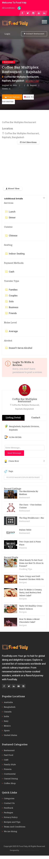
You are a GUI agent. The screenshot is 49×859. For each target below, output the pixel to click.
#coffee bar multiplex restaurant (23, 477)
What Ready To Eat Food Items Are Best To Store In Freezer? (31, 563)
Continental (10, 774)
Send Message (14, 453)
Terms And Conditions (14, 827)
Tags (8, 471)
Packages (8, 813)
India (6, 716)
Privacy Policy (11, 817)
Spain (7, 730)
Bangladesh (15, 426)
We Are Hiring (10, 831)
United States (10, 735)
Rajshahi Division (30, 426)
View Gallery (12, 97)
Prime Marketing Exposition (29, 850)
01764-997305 (15, 437)
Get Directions (32, 81)
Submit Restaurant (34, 34)
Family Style (10, 764)
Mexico (7, 726)
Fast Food (8, 755)
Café (6, 760)
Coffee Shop (10, 783)
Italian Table (25, 530)
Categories (9, 798)
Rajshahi (13, 430)
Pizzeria (23, 548)
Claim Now (24, 461)
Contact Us (9, 803)
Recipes (23, 582)
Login (7, 34)
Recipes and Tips (12, 822)
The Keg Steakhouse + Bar (31, 518)
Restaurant (8, 62)
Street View (12, 189)
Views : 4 (6, 89)
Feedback (8, 808)
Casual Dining (11, 779)
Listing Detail (13, 417)
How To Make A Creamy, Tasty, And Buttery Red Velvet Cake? (30, 593)
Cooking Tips (25, 569)
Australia (8, 702)
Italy (6, 721)
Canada (7, 712)
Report (32, 85)
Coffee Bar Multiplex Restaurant (24, 400)
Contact (35, 417)
